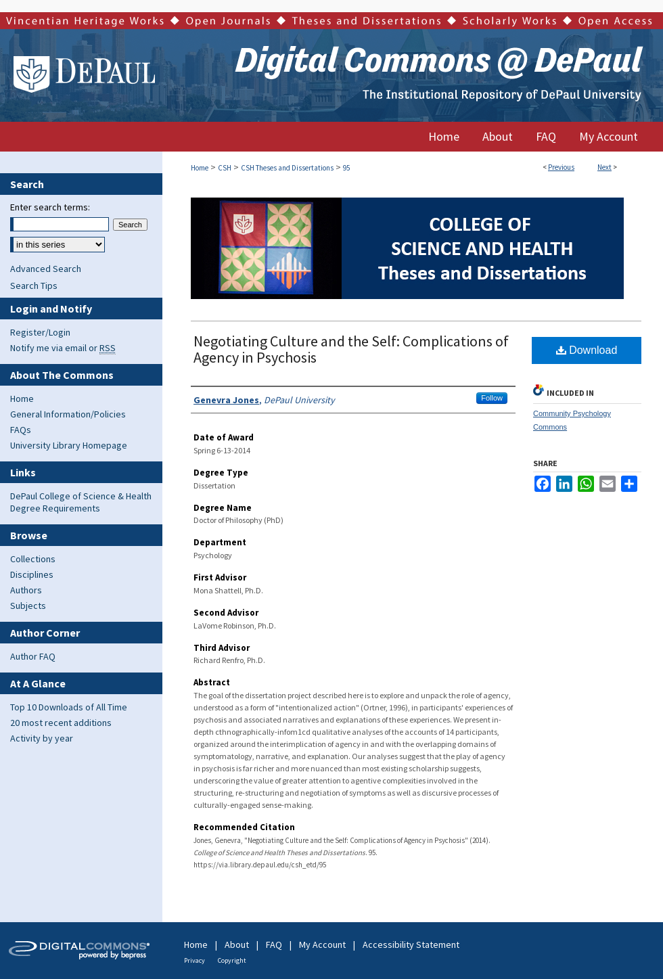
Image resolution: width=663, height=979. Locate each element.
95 (346, 168)
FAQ (274, 944)
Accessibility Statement (411, 944)
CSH (224, 168)
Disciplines (31, 574)
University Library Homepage (68, 445)
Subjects (28, 605)
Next (604, 167)
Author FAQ (32, 656)
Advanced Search (45, 269)
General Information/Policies (68, 414)
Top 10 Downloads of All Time (68, 707)
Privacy (194, 960)
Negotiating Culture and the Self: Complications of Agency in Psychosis (351, 349)
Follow (492, 398)
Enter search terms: (50, 207)
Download (587, 350)
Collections (32, 559)
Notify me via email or (63, 348)
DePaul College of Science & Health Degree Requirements (81, 502)
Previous (561, 167)
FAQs (20, 430)
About (237, 944)
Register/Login (40, 332)
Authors (26, 590)
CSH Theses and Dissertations (287, 168)
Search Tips (34, 285)
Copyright (232, 960)
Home (199, 168)
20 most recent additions (61, 722)
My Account (322, 944)
